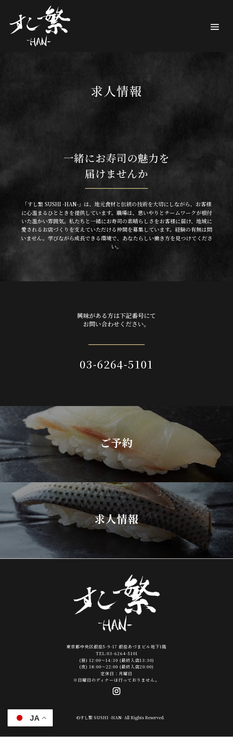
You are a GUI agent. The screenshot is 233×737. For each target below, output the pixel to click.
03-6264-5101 (116, 364)
